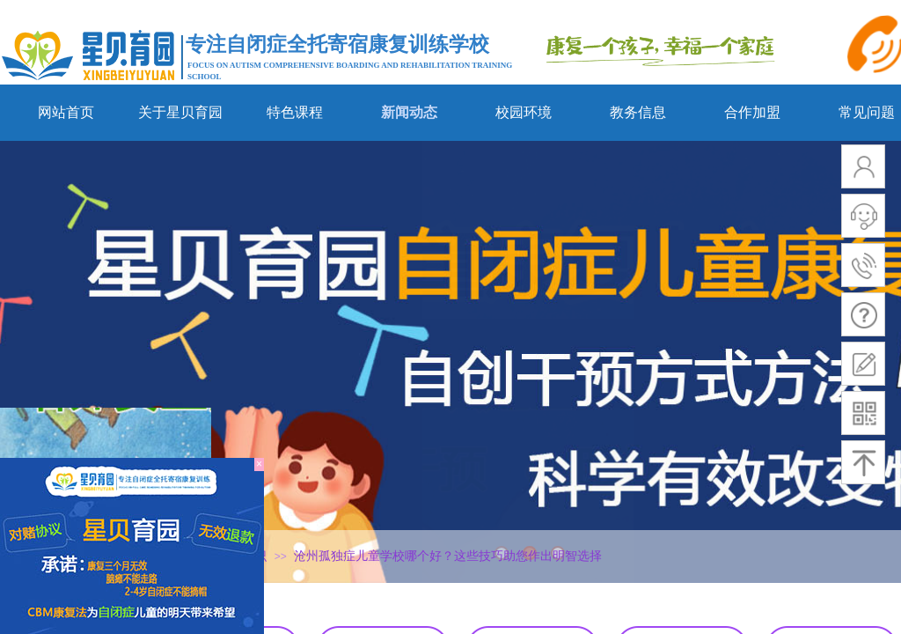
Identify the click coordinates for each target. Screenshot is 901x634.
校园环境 (523, 112)
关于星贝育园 (180, 112)
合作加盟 (752, 112)
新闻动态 (409, 112)
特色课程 (295, 112)
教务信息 (638, 112)
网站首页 (66, 112)
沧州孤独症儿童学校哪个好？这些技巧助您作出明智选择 (448, 556)
